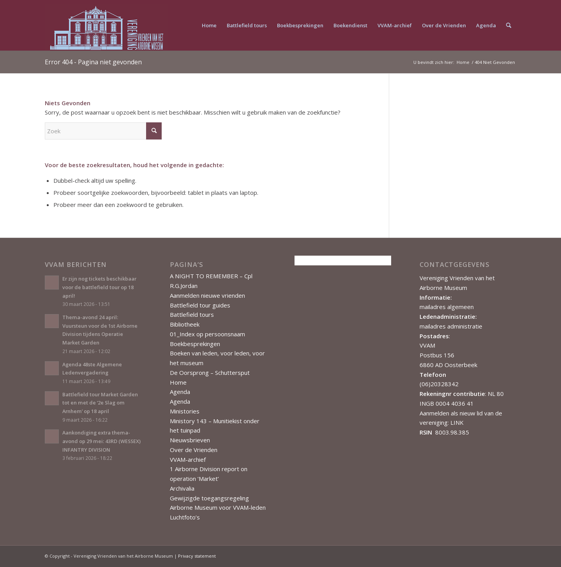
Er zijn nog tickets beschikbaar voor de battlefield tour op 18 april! (99, 287)
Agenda (180, 392)
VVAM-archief (188, 459)
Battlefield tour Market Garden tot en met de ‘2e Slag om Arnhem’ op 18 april (100, 403)
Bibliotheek (184, 324)
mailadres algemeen (447, 307)
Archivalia (182, 488)
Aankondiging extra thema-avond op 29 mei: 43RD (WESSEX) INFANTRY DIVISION (101, 441)
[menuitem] (209, 25)
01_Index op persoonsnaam (207, 334)
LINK (457, 422)
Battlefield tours (192, 314)
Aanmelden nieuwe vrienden (207, 295)
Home (178, 382)
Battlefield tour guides (200, 305)
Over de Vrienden (193, 450)
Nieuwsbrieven (190, 440)
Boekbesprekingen (195, 344)
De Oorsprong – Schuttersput (210, 372)
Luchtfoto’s (185, 517)
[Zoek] (508, 25)
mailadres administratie (451, 326)
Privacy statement (197, 556)
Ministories (184, 411)
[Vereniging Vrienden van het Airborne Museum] (106, 25)
